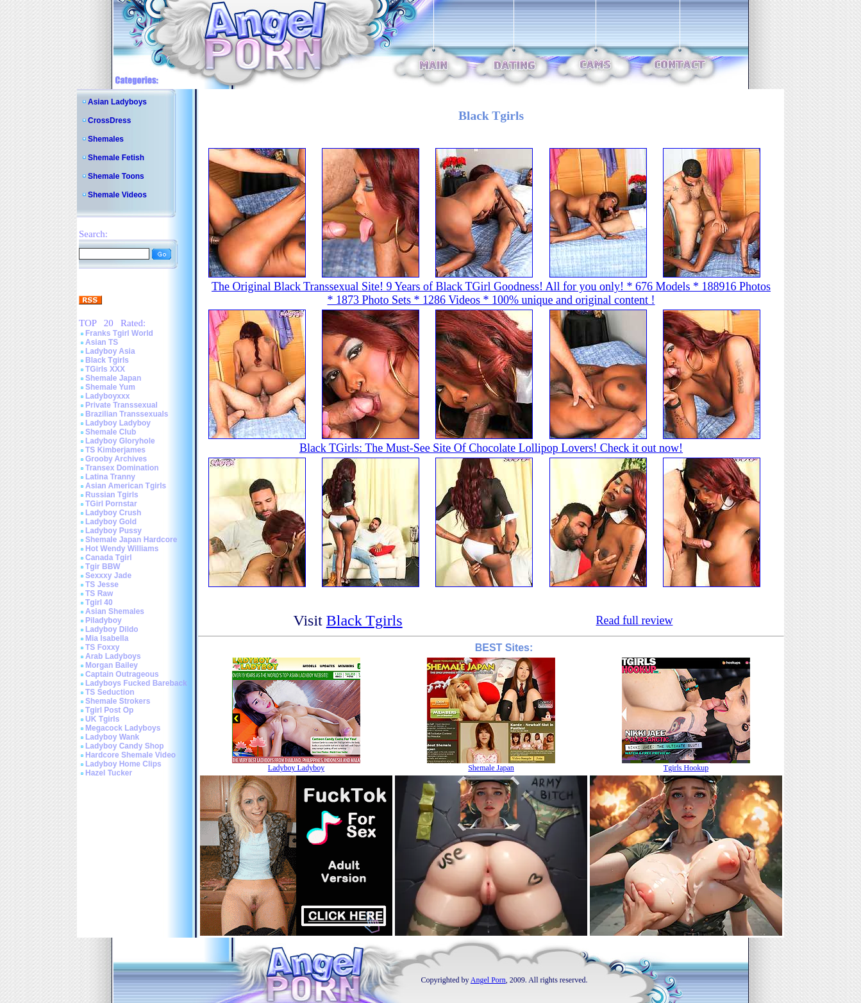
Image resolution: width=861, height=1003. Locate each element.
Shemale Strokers (117, 701)
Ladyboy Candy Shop (124, 746)
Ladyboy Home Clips (123, 763)
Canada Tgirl (108, 557)
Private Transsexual (121, 405)
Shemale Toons (116, 176)
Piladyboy (103, 620)
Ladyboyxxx (107, 396)
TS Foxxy (102, 647)
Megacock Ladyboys (122, 728)
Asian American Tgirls (125, 485)
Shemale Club (110, 431)
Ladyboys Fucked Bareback (136, 683)
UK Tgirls (102, 719)
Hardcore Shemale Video (130, 754)
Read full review (634, 620)
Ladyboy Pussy (113, 530)
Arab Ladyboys (113, 656)
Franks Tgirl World (119, 333)
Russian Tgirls (111, 494)
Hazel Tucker (108, 772)
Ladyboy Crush (113, 512)
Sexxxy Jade (108, 575)
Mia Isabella (106, 638)
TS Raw (99, 593)
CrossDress (109, 120)
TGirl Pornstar (111, 503)
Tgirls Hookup (686, 767)
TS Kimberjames (115, 449)
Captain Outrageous (122, 674)
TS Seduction (110, 692)
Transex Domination (122, 467)
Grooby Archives (116, 458)
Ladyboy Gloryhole (120, 440)
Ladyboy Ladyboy (118, 423)
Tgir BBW (103, 566)
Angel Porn (488, 979)
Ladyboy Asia (110, 351)
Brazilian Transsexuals (126, 414)
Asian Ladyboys (117, 101)
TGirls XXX (105, 369)
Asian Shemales (114, 611)
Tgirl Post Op (109, 710)
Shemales (106, 139)
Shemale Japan (113, 378)
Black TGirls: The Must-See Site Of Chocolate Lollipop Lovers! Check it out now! (491, 448)
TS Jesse (102, 584)
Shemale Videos (117, 194)
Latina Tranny (110, 476)
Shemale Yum (110, 387)
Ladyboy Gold (111, 521)
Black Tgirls (107, 360)
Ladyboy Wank (112, 737)
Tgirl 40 (99, 602)
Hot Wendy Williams (121, 548)
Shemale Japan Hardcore (131, 539)
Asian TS (101, 342)
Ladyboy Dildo (111, 629)
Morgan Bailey (111, 665)
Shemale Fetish (116, 157)
